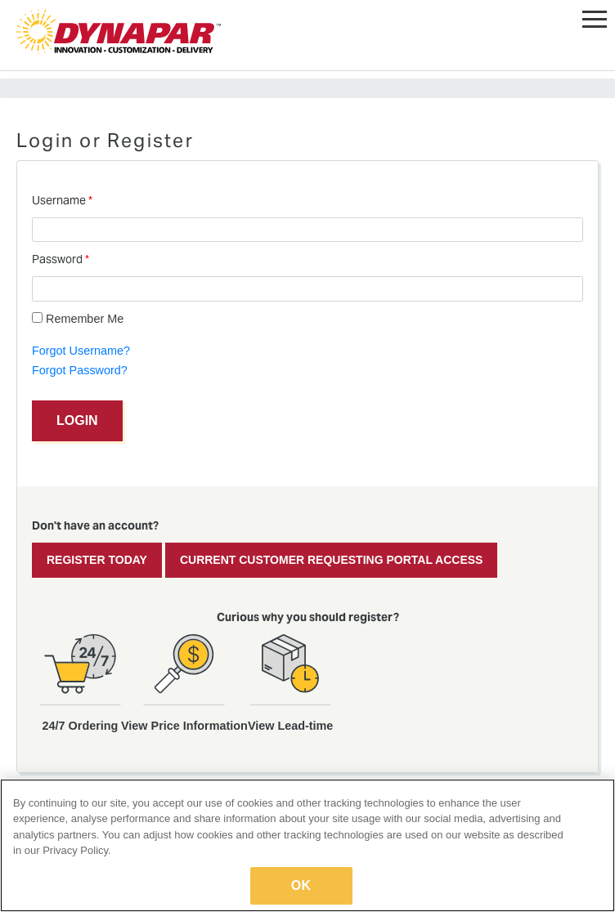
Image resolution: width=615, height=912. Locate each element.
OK (301, 885)
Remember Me (77, 318)
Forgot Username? (81, 350)
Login (77, 420)
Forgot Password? (80, 370)
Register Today (97, 559)
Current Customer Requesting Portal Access (331, 559)
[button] (594, 16)
